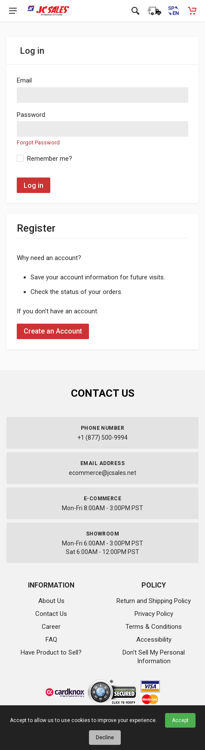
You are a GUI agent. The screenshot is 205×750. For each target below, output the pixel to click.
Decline (105, 738)
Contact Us (51, 614)
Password (31, 115)
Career (51, 627)
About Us (51, 601)
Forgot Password (38, 142)
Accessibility (153, 639)
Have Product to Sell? (51, 652)
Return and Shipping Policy (153, 601)
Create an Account (53, 331)
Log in (33, 185)
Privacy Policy (154, 614)
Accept (180, 720)
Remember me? (49, 158)
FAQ (51, 639)
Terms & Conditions (153, 627)
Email (24, 80)
